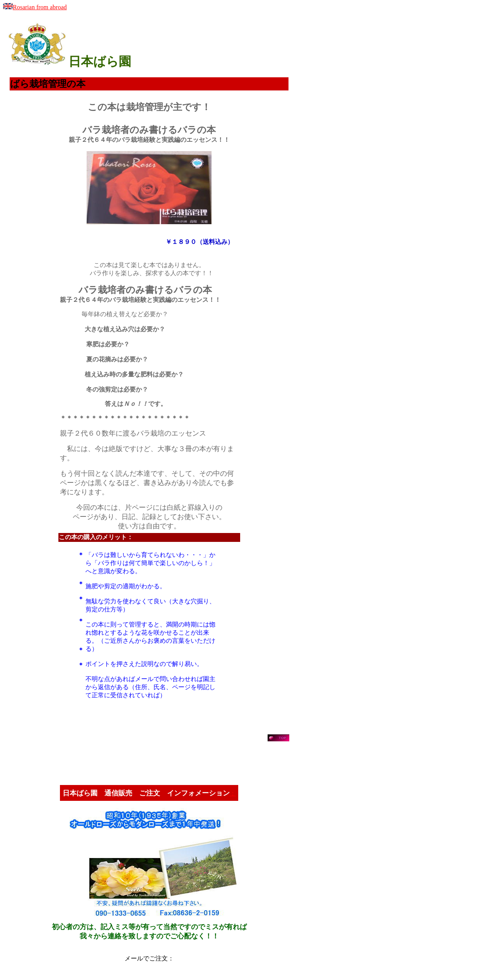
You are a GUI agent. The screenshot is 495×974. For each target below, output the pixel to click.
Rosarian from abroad (35, 7)
